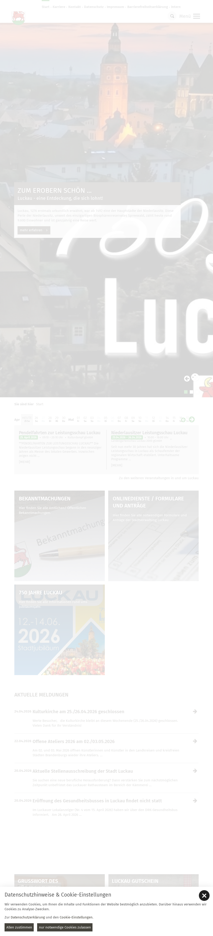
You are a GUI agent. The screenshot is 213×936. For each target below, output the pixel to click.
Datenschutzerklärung (28, 917)
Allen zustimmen (19, 927)
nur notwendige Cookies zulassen (65, 927)
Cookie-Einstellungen (76, 917)
